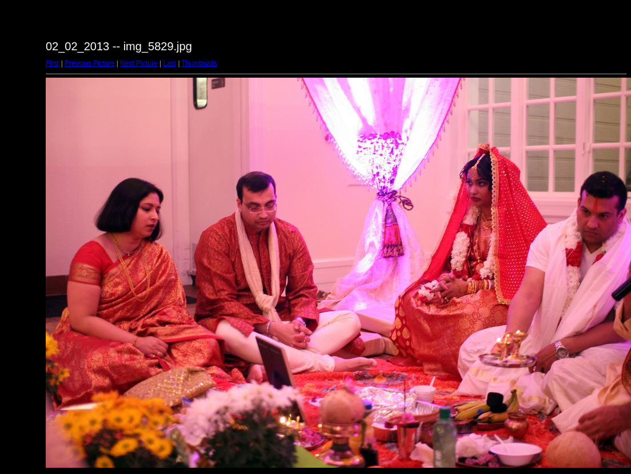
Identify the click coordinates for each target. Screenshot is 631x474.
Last (169, 63)
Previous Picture (89, 63)
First (52, 63)
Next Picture (138, 63)
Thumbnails (199, 63)
